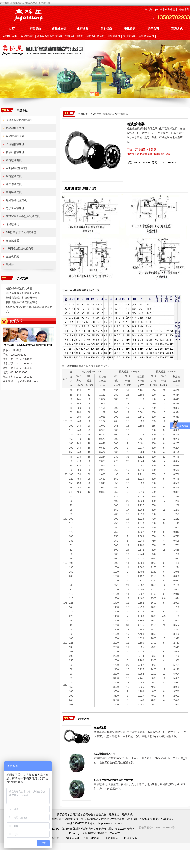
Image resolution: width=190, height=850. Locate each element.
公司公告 (88, 814)
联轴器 (10, 264)
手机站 (149, 9)
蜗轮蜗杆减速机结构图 (19, 288)
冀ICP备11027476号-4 (121, 828)
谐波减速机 (170, 128)
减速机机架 (12, 256)
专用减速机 (129, 36)
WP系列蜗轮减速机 (17, 168)
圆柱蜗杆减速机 (95, 36)
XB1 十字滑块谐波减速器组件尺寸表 (113, 780)
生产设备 (82, 28)
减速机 (136, 128)
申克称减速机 (14, 192)
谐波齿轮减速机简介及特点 (21, 297)
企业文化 (101, 814)
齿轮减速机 (59, 28)
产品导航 (35, 28)
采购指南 (106, 28)
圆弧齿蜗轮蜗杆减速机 (50, 36)
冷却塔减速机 (14, 184)
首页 (12, 28)
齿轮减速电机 (146, 36)
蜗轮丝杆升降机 (74, 36)
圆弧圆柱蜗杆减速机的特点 (21, 302)
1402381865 (111, 837)
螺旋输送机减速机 (16, 200)
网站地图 (184, 9)
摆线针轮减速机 (15, 152)
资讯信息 (129, 28)
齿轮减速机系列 (15, 136)
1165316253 (131, 837)
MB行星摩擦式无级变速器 (21, 232)
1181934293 (91, 837)
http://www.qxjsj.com (110, 823)
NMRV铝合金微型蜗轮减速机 (23, 216)
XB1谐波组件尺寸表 (104, 753)
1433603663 (71, 837)
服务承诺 (114, 814)
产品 (98, 113)
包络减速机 (113, 36)
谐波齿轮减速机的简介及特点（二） (27, 293)
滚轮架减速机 (14, 176)
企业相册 (170, 9)
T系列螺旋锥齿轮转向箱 (20, 248)
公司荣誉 (75, 814)
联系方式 (177, 28)
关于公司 (153, 28)
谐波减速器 (109, 113)
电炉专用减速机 (15, 208)
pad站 (158, 9)
